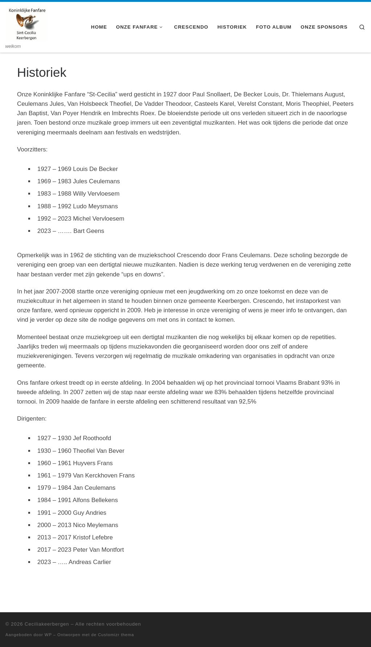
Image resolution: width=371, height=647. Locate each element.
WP (48, 635)
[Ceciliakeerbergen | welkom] (26, 22)
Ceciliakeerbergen (47, 624)
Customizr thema (116, 635)
